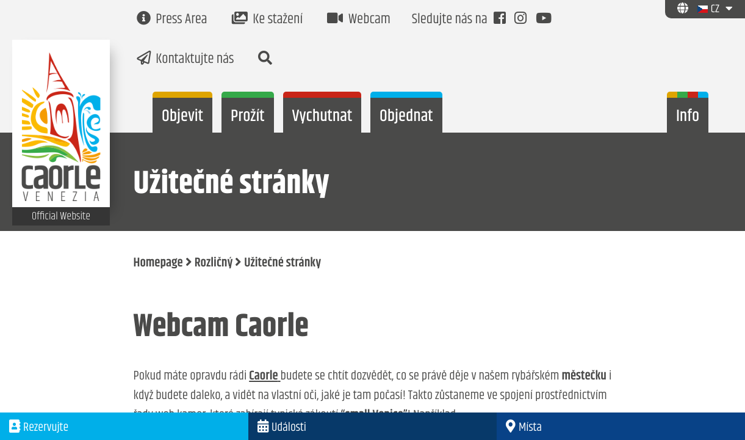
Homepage (158, 263)
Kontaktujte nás (185, 59)
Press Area (172, 20)
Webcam (358, 20)
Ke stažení (267, 20)
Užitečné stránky (282, 263)
